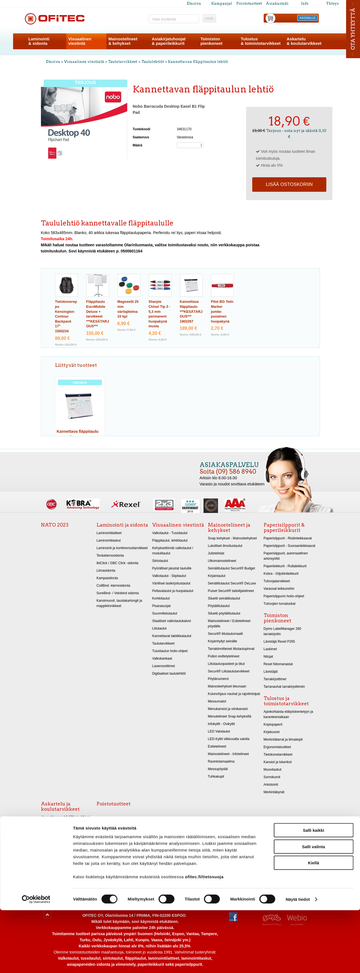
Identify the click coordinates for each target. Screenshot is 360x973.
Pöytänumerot (218, 679)
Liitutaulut (159, 628)
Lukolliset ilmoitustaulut (225, 546)
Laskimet (270, 649)
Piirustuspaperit (52, 840)
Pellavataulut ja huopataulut (173, 591)
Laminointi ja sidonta (122, 525)
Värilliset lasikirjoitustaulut (171, 583)
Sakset (46, 877)
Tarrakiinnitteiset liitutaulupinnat (231, 649)
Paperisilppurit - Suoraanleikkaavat (289, 546)
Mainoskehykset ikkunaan (227, 686)
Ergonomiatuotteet (277, 747)
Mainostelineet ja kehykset (229, 527)
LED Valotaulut (219, 731)
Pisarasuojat (161, 606)
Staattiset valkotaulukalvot (171, 621)
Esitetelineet (217, 746)
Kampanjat (221, 3)
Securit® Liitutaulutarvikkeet (228, 671)
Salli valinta (313, 909)
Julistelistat (216, 553)
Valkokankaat (162, 658)
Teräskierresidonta (110, 555)
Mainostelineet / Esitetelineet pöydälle (229, 623)
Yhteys (332, 3)
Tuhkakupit (216, 776)
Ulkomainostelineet (222, 561)
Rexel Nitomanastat (278, 664)
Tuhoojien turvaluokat (280, 604)
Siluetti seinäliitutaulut (224, 598)
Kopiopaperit (273, 724)
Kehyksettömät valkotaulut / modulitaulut (172, 550)
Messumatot (217, 701)
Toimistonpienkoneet (211, 41)
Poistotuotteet (249, 3)
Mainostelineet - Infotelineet (228, 754)
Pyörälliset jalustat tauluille (172, 568)
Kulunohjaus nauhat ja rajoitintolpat (234, 694)
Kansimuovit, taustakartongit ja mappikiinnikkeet (119, 603)
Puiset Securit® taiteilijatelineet (231, 591)
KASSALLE (307, 17)
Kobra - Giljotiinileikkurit (281, 574)
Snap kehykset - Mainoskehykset (232, 538)
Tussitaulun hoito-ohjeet (170, 651)
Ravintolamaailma (221, 761)
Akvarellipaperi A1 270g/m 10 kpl (65, 825)
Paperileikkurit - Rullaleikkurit (285, 566)
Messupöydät (218, 769)
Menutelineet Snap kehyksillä (229, 716)
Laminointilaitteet (109, 533)
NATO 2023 (54, 525)
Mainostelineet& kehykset (122, 41)
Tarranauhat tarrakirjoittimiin (284, 687)
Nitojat (268, 657)
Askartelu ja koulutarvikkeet (60, 806)
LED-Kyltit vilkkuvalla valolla (228, 739)
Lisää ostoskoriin (289, 184)
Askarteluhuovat (53, 870)
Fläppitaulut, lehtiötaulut (170, 540)
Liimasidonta (106, 571)
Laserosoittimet (163, 666)
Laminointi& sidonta (39, 41)
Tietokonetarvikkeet (278, 754)
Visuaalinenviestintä (79, 41)
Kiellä (313, 925)
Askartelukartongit (54, 847)
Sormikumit (272, 777)
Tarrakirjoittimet (275, 679)
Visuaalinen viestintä (84, 62)
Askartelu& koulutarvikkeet (304, 41)
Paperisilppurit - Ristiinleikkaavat (288, 538)
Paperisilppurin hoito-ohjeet (284, 596)
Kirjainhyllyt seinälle (222, 641)
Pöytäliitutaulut (219, 606)
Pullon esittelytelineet (223, 656)
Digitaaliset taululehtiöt (169, 673)
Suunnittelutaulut (164, 613)
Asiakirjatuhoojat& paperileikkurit (169, 41)
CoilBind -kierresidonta (113, 586)
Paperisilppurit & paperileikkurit (284, 527)
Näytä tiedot (298, 962)
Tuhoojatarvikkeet (277, 581)
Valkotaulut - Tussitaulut (170, 533)
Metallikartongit (52, 855)
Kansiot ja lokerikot (278, 762)
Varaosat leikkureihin (279, 589)
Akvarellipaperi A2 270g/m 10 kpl (65, 817)
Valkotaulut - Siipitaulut (169, 576)
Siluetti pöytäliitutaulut (224, 613)
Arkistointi (271, 785)
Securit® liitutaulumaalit (225, 634)
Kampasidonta (107, 578)
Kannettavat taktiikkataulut (171, 636)
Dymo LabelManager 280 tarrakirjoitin (282, 631)
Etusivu (194, 3)
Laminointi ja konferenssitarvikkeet (122, 548)
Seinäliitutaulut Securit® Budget (231, 568)
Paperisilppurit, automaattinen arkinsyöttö (286, 556)
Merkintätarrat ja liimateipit (283, 739)
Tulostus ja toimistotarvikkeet (286, 701)
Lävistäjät (271, 672)
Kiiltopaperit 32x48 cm (57, 862)
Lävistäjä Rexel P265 (279, 641)
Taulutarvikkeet (122, 62)
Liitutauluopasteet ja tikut (226, 664)
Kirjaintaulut (217, 576)
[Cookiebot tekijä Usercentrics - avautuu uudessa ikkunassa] (36, 962)
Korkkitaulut (161, 598)
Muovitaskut (272, 769)
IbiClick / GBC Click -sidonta (117, 563)
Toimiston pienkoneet (277, 618)
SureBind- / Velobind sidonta (118, 593)
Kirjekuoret (272, 732)
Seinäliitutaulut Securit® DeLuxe (232, 583)
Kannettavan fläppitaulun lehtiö (198, 62)
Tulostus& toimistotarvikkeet (260, 41)
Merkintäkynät (274, 792)
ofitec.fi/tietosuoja (204, 939)
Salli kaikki (313, 893)
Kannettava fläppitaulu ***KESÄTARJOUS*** (191, 311)
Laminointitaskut (109, 540)
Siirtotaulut (160, 561)
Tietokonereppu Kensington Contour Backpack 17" (66, 316)
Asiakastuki (277, 3)
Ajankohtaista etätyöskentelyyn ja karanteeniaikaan (288, 714)
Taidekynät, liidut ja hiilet (59, 832)
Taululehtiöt (152, 62)
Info (304, 3)
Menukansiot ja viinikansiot (228, 709)
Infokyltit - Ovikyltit (221, 724)
